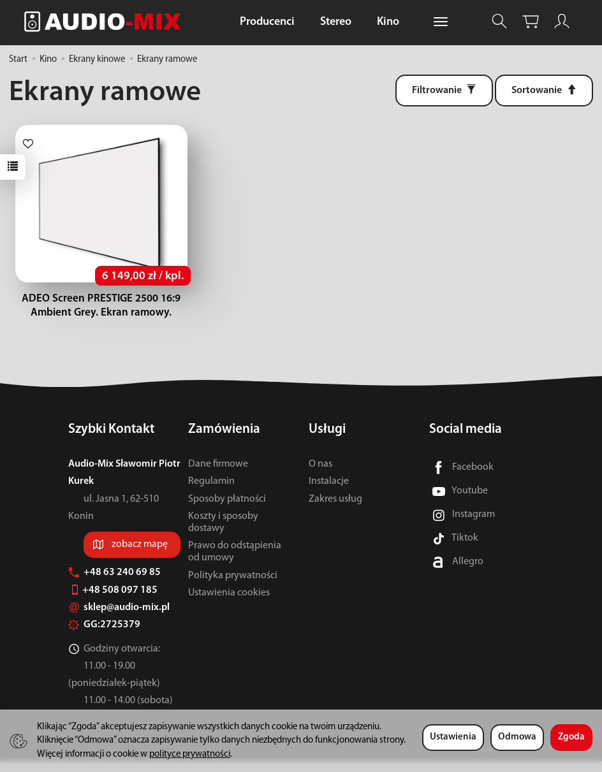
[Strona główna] (105, 21)
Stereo (335, 22)
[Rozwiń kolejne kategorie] (441, 22)
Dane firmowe (218, 475)
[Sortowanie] (544, 90)
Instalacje (329, 492)
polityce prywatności (189, 754)
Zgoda (571, 737)
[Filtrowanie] (444, 90)
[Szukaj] (499, 21)
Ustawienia (453, 737)
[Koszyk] (531, 21)
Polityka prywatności (232, 586)
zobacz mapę (140, 555)
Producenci (267, 22)
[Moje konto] (562, 21)
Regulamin (211, 492)
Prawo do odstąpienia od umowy (234, 562)
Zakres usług (335, 509)
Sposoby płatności (227, 509)
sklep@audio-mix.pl (119, 618)
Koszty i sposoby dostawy (223, 533)
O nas (320, 475)
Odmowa (517, 737)
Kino (388, 22)
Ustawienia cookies (229, 604)
